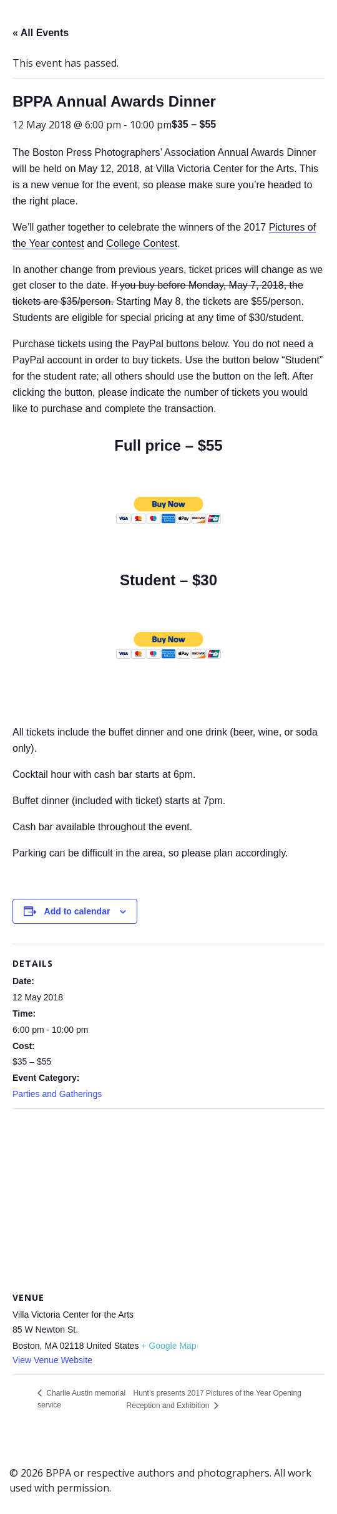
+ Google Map (168, 1346)
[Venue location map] (168, 1199)
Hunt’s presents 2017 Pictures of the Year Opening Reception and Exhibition (214, 1399)
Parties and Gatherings (57, 1094)
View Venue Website (52, 1360)
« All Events (40, 32)
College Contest (141, 243)
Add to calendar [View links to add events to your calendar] (77, 911)
